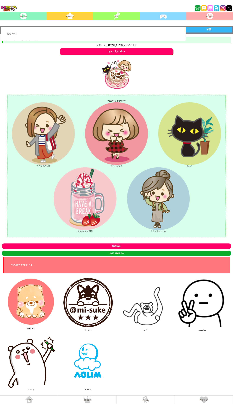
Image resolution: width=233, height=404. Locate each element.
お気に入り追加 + (116, 51)
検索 (209, 29)
